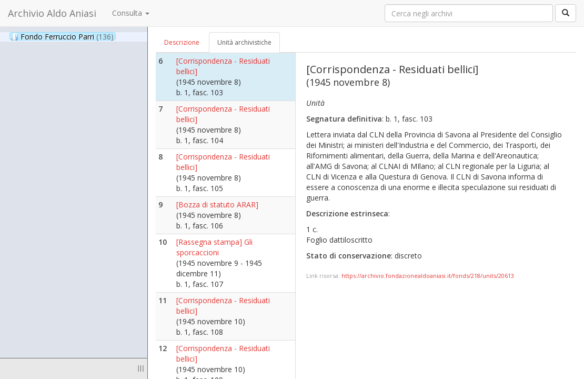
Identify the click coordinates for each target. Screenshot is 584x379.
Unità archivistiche (244, 42)
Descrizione (181, 42)
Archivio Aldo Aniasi (52, 13)
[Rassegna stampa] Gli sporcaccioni (214, 247)
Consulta (130, 13)
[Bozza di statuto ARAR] (217, 205)
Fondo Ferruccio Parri (62, 36)
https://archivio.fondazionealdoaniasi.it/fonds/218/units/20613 (427, 276)
